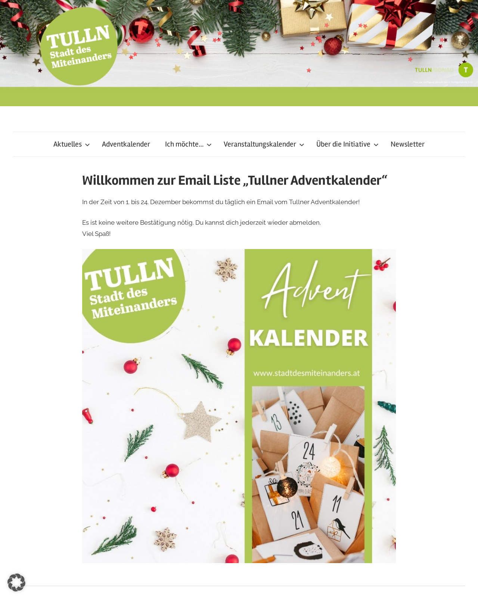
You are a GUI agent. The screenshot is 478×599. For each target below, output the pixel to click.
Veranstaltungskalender (264, 144)
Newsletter (408, 144)
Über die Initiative (347, 144)
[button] (16, 582)
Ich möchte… (188, 144)
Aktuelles (71, 144)
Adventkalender (126, 144)
